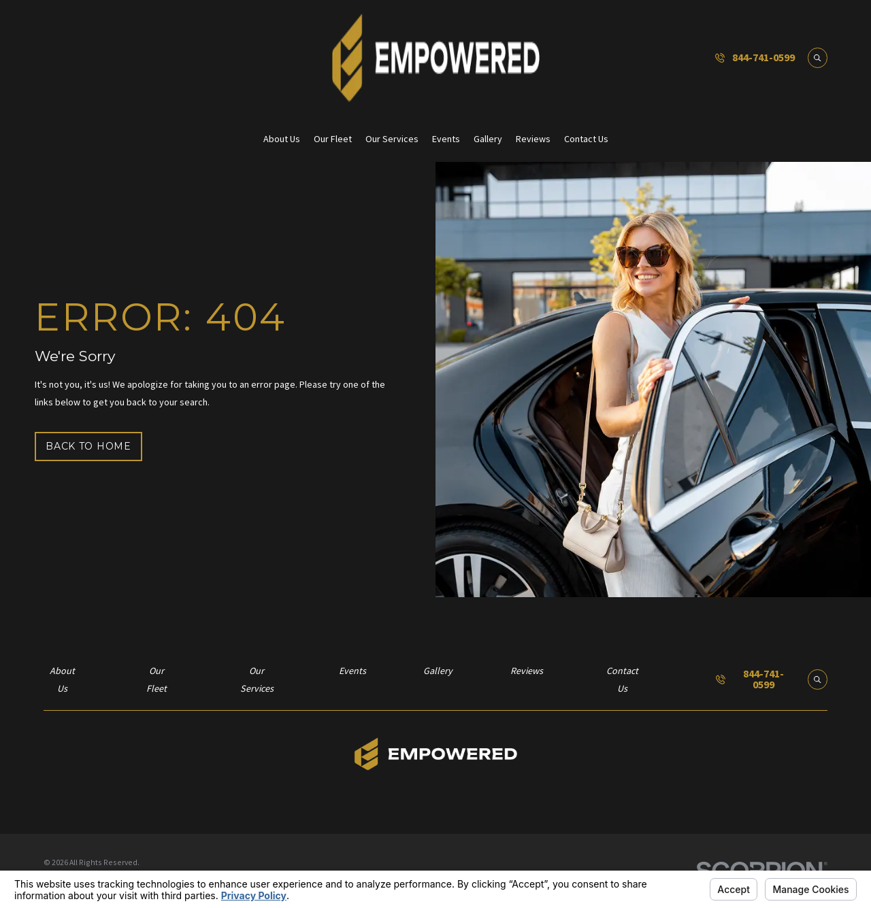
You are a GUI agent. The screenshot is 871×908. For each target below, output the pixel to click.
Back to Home (88, 446)
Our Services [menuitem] (391, 139)
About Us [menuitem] (281, 139)
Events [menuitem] (446, 139)
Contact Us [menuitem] (586, 139)
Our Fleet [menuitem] (333, 139)
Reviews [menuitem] (533, 139)
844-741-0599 (763, 57)
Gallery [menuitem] (488, 139)
